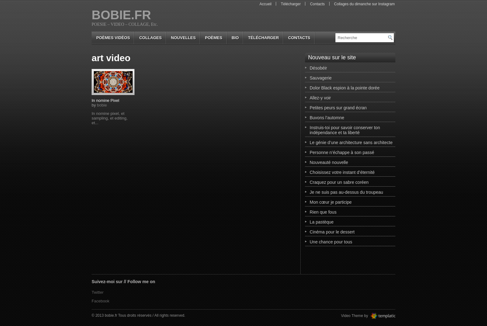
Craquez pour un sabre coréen (339, 182)
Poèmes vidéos (113, 37)
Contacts (317, 4)
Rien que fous (323, 212)
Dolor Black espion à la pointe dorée (345, 87)
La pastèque (322, 222)
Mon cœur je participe (331, 202)
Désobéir (318, 68)
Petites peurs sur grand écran (338, 107)
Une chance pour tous (331, 241)
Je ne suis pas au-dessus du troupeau (346, 192)
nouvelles (183, 37)
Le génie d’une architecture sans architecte (351, 142)
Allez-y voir (320, 97)
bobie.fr (121, 15)
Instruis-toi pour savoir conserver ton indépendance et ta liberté (345, 130)
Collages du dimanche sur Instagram (364, 4)
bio (235, 37)
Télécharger (291, 4)
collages (150, 37)
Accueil (265, 4)
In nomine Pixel (105, 100)
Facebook (100, 301)
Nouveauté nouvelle (329, 162)
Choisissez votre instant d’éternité (342, 172)
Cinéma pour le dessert (332, 231)
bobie (102, 105)
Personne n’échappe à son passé (342, 152)
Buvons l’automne (327, 117)
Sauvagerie (321, 77)
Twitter (97, 292)
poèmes (213, 37)
